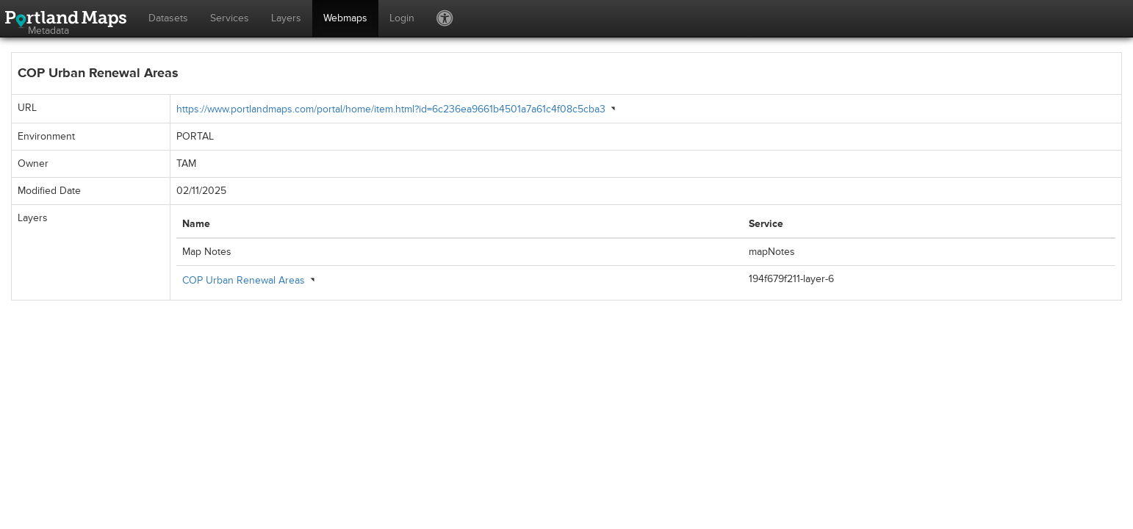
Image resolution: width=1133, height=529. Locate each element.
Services (229, 18)
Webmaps (345, 18)
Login (401, 18)
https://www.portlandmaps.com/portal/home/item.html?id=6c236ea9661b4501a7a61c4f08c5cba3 (390, 109)
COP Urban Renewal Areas (243, 280)
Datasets (168, 18)
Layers (286, 18)
